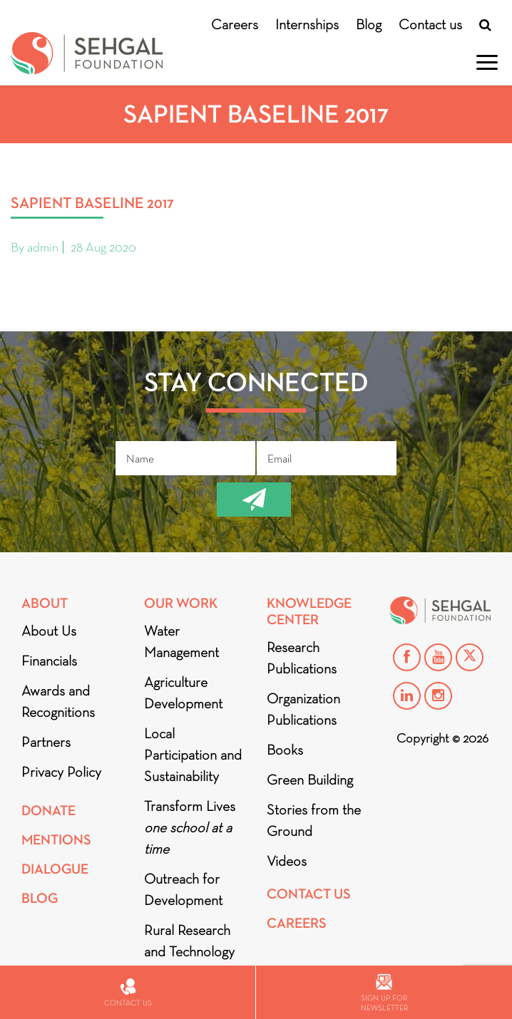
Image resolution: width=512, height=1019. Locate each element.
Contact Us (309, 894)
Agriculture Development (183, 692)
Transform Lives (189, 827)
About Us (48, 630)
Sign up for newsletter (384, 993)
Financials (49, 660)
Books (285, 749)
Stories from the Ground (314, 820)
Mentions (56, 840)
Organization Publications (303, 709)
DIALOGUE (54, 869)
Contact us (430, 24)
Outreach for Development (183, 889)
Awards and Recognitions (58, 701)
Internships (307, 24)
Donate (48, 810)
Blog (369, 24)
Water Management (181, 641)
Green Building (310, 779)
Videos (287, 860)
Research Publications (302, 657)
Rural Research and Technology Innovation (189, 951)
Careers (234, 24)
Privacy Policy (61, 771)
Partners (46, 741)
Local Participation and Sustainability (193, 755)
